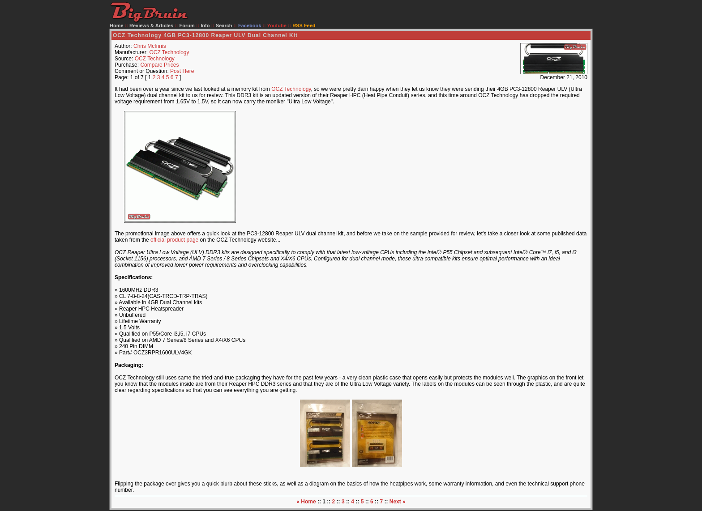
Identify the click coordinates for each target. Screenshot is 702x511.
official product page (174, 240)
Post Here (182, 71)
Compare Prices (159, 65)
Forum (187, 25)
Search (224, 25)
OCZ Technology (169, 52)
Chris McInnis (149, 46)
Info (205, 25)
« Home (306, 501)
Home (117, 25)
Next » (398, 501)
